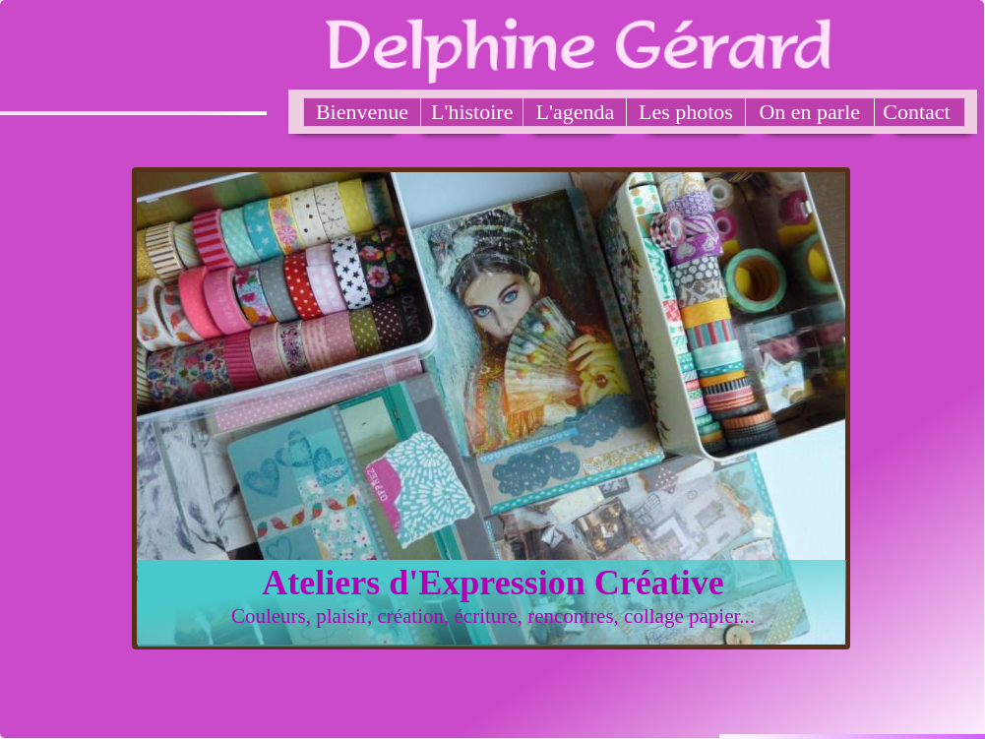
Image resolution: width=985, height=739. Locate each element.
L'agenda (575, 111)
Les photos (686, 111)
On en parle (809, 111)
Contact (916, 111)
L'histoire (472, 111)
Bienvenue (362, 111)
